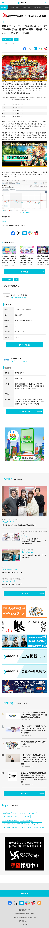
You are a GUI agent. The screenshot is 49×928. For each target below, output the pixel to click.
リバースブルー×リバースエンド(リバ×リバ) (16, 824)
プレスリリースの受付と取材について (24, 917)
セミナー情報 (37, 7)
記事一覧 (3, 7)
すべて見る (24, 272)
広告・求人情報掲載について (24, 913)
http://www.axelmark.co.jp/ (20, 297)
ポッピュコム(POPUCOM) (10, 820)
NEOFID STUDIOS (39, 827)
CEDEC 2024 (25, 816)
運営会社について (25, 910)
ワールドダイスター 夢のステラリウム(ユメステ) (17, 827)
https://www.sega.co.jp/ (19, 361)
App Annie (26, 212)
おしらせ (25, 925)
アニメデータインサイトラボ (28, 813)
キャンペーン (7, 22)
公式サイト (5, 221)
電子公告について (25, 921)
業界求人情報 (26, 7)
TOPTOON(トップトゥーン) (11, 816)
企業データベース (14, 7)
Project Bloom (36, 824)
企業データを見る (24, 345)
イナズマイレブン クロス (10, 813)
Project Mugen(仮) (26, 820)
